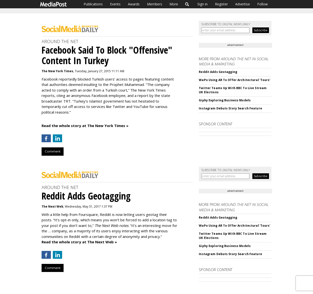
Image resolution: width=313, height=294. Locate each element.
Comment (52, 151)
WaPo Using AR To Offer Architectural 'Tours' (234, 80)
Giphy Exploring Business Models (225, 100)
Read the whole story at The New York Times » (85, 125)
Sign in (202, 4)
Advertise (242, 4)
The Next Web (52, 206)
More (173, 4)
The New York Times (57, 71)
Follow (262, 4)
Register (221, 4)
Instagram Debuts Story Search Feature (230, 108)
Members (154, 4)
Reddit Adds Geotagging (218, 72)
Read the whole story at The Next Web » (79, 241)
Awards (134, 4)
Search (187, 4)
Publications (93, 4)
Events (115, 4)
